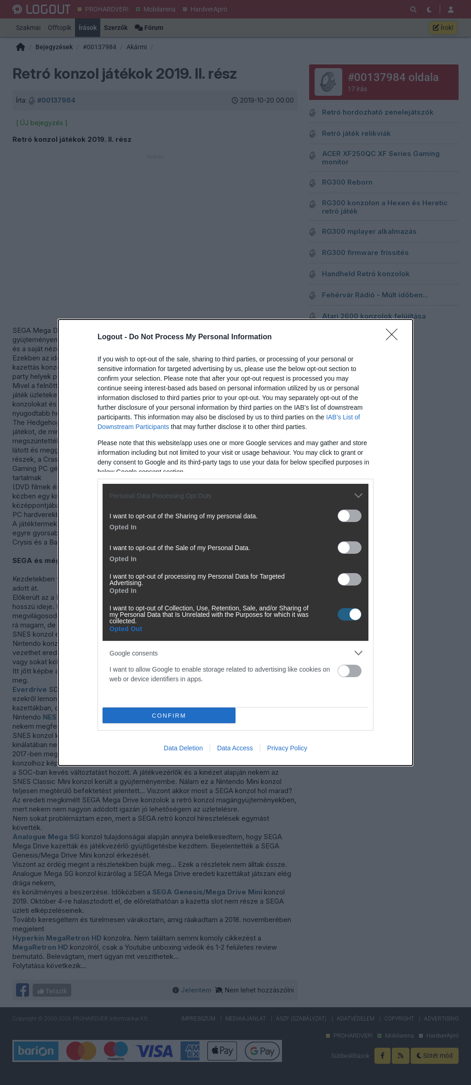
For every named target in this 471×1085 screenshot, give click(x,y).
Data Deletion (183, 748)
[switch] (350, 516)
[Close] (394, 337)
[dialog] (235, 542)
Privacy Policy (287, 748)
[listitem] (235, 495)
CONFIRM (169, 715)
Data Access (235, 748)
